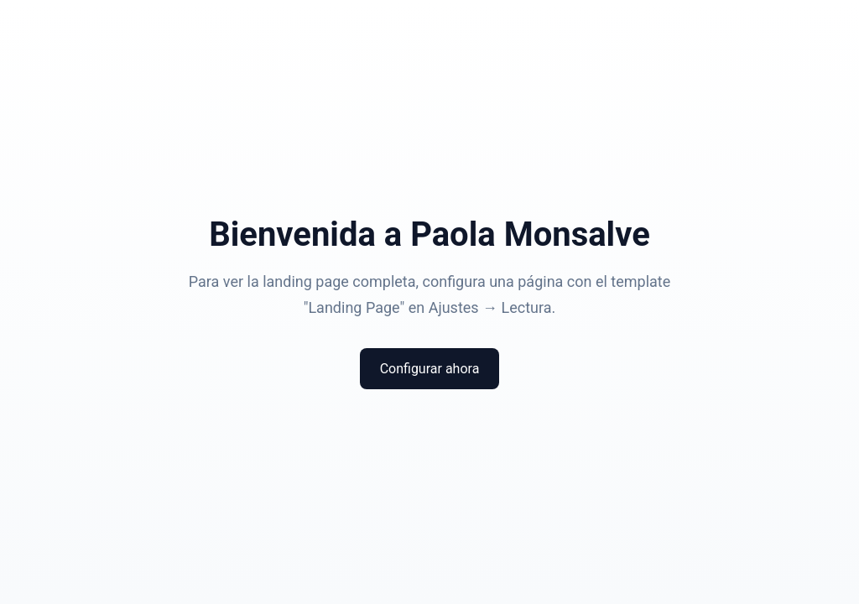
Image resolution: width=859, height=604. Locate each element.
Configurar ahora (430, 369)
